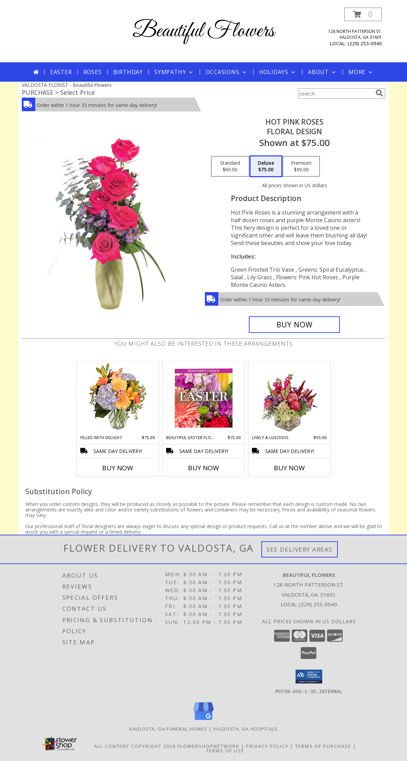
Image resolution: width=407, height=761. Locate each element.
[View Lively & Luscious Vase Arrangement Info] (289, 398)
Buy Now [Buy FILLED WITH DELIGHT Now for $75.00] (117, 467)
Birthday (128, 72)
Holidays (278, 72)
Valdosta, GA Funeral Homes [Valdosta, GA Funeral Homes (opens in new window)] (168, 728)
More (361, 72)
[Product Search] (335, 93)
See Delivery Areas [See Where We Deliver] (299, 549)
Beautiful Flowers (203, 31)
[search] (379, 93)
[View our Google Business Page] (203, 720)
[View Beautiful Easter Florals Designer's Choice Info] (204, 398)
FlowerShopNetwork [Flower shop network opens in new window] (208, 746)
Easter (61, 72)
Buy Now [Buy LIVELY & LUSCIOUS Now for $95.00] (289, 467)
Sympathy (174, 72)
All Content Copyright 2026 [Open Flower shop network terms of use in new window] (135, 746)
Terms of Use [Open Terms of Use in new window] (225, 750)
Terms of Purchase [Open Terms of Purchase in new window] (323, 746)
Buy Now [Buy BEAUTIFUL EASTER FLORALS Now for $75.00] (203, 467)
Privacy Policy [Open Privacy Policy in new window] (267, 746)
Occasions (226, 72)
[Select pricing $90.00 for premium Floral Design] (301, 166)
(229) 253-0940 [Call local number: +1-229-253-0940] (364, 43)
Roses (92, 72)
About (322, 72)
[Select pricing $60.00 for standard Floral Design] (230, 166)
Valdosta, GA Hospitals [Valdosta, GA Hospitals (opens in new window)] (245, 728)
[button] (363, 14)
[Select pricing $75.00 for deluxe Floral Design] (266, 166)
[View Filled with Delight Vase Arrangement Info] (118, 398)
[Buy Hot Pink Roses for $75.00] (294, 324)
